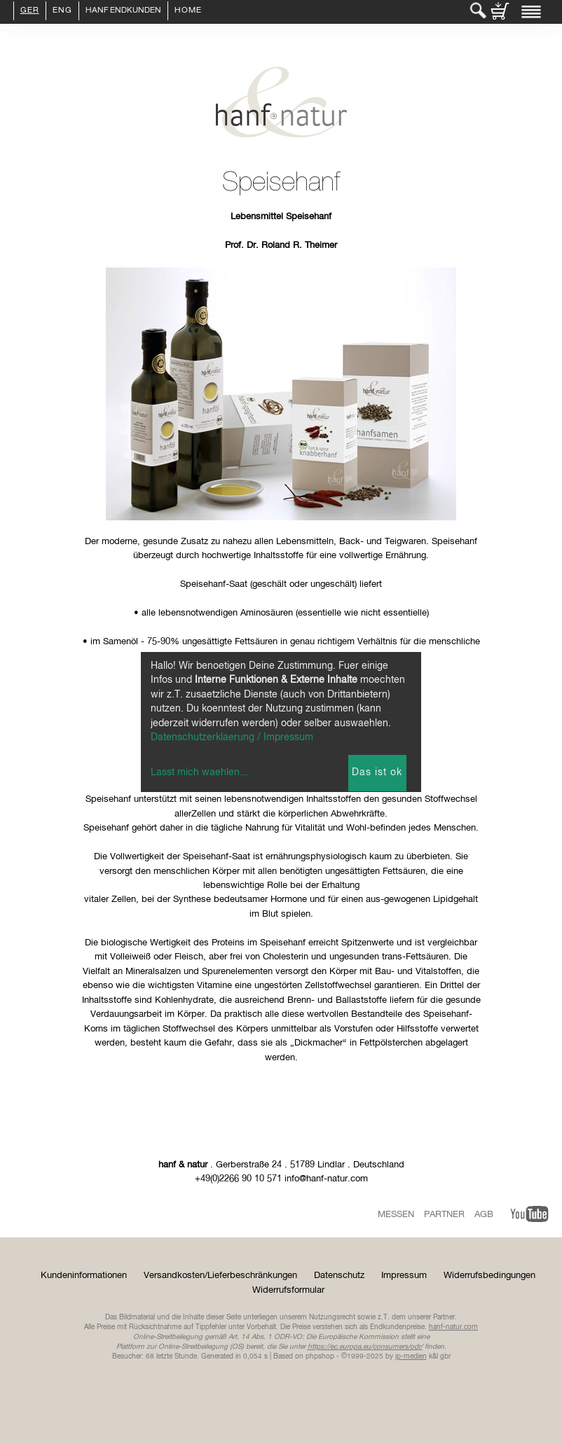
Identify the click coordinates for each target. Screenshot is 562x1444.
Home (188, 11)
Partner (444, 1214)
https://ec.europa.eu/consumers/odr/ (365, 1346)
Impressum (404, 1275)
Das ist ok (377, 772)
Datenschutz (339, 1275)
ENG (62, 11)
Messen (396, 1214)
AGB (483, 1214)
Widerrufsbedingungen (489, 1275)
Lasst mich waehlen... (199, 772)
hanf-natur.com (453, 1327)
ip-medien (411, 1356)
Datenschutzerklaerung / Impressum (232, 737)
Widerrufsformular (288, 1290)
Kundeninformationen (84, 1275)
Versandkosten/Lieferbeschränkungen (220, 1275)
